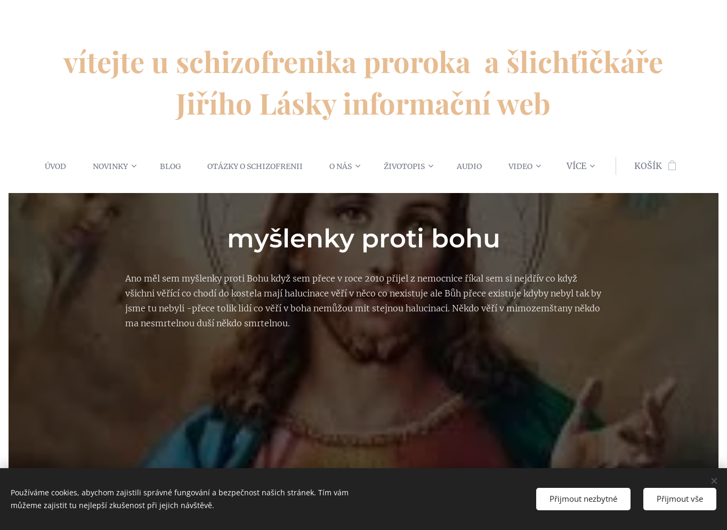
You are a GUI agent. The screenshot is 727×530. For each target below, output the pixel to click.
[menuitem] (43, 165)
